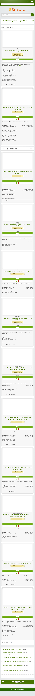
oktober (3, 79)
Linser (9, 189)
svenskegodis (7, 487)
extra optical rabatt (5, 193)
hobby (6, 292)
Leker (7, 241)
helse (10, 533)
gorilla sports (4, 130)
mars (7, 76)
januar (12, 74)
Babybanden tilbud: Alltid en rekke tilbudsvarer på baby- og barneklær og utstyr (16, 661)
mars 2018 (10, 76)
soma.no (9, 439)
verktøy (15, 292)
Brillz (17, 48)
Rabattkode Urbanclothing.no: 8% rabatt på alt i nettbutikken (13, 670)
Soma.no (17, 416)
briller (5, 70)
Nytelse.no (17, 561)
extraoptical (9, 194)
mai (15, 75)
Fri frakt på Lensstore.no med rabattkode (10, 673)
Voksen (7, 579)
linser (9, 195)
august (12, 69)
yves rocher (12, 339)
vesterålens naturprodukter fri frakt (8, 536)
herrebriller (9, 74)
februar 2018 (4, 74)
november (14, 76)
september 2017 (9, 80)
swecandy (11, 487)
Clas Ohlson (17, 269)
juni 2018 (12, 75)
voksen (10, 581)
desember (12, 71)
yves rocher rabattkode (11, 340)
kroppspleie (8, 338)
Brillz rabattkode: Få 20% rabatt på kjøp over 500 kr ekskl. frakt (14, 654)
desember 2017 (11, 127)
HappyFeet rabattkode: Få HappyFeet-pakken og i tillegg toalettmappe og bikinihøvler (18, 657)
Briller (7, 67)
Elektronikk (8, 287)
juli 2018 (7, 75)
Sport (7, 125)
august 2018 (10, 190)
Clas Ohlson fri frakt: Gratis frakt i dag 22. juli (17, 271)
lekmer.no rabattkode (6, 245)
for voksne (7, 580)
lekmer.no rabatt (12, 244)
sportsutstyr (9, 140)
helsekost (7, 386)
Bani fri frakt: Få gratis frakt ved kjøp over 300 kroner (12, 649)
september (4, 80)
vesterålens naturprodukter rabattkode (9, 390)
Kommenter (12, 84)
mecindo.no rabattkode (6, 631)
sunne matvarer (7, 441)
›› (11, 642)
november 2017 (5, 78)
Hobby (7, 288)
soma (7, 439)
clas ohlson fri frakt (13, 289)
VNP (15, 536)
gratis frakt (13, 291)
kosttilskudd (4, 388)
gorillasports (11, 131)
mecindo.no (4, 630)
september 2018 (11, 139)
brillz (8, 70)
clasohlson (4, 291)
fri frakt (10, 291)
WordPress (22, 689)
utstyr (13, 292)
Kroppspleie (8, 335)
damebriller (8, 71)
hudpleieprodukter (12, 337)
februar (9, 129)
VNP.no (3, 537)
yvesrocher (4, 342)
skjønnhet (6, 635)
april (6, 69)
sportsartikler (4, 140)
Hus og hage (10, 288)
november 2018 (11, 78)
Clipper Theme (13, 689)
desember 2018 (5, 129)
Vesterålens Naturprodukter (17, 366)
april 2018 (9, 69)
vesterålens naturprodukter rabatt (8, 389)
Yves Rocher (17, 316)
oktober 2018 (12, 79)
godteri (11, 486)
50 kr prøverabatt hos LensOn (8, 675)
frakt (7, 291)
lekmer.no (7, 244)
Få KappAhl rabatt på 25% (7, 667)
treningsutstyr (14, 140)
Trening (9, 125)
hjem (3, 292)
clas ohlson (7, 289)
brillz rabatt (11, 70)
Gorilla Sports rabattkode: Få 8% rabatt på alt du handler (12, 652)
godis (8, 486)
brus (6, 486)
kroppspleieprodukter (6, 339)
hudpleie (6, 337)
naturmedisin (13, 631)
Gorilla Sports (17, 106)
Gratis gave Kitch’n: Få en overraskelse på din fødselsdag (13, 665)
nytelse (3, 581)
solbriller (6, 81)
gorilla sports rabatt (10, 130)
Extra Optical (17, 170)
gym (14, 131)
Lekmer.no (17, 222)
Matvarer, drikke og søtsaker (11, 435)
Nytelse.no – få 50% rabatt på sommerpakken (17, 563)
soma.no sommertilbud (10, 440)
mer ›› (20, 65)
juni (10, 75)
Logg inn (28, 1)
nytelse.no (7, 581)
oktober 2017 (7, 79)
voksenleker (14, 581)
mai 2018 (4, 76)
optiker (3, 198)
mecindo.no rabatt (10, 630)
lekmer (3, 244)
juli (5, 75)
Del (7, 84)
